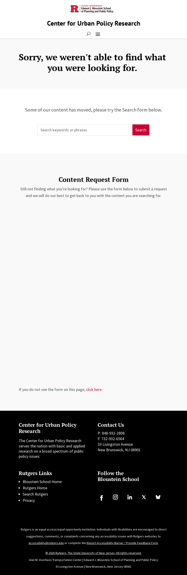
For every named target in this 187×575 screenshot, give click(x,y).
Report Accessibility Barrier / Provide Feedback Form (122, 543)
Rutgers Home (35, 487)
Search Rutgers (35, 494)
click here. (94, 389)
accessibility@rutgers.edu (46, 543)
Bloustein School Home (42, 481)
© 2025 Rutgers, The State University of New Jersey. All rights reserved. (93, 553)
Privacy (29, 500)
